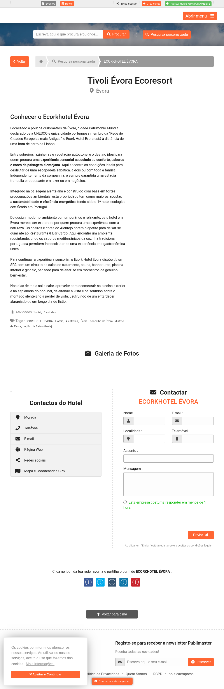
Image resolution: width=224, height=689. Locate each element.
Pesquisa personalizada (166, 34)
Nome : (129, 413)
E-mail (24, 438)
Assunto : (130, 451)
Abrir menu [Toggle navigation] (200, 15)
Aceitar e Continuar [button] (45, 674)
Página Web (29, 449)
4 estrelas (50, 312)
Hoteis (67, 3)
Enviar (200, 535)
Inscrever (201, 662)
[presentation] (156, 522)
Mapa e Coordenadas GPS (40, 471)
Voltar (19, 61)
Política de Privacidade (101, 674)
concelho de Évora (101, 321)
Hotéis (59, 321)
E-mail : (177, 413)
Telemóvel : (181, 431)
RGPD (157, 674)
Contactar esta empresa (112, 681)
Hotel (37, 312)
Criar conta (151, 3)
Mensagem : (133, 469)
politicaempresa (181, 674)
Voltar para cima (112, 614)
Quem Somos (136, 674)
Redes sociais (30, 460)
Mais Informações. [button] (40, 664)
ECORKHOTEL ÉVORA (39, 321)
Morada (25, 417)
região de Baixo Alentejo (38, 326)
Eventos (48, 3)
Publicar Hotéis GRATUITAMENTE (188, 3)
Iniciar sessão (126, 3)
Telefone (26, 428)
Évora (84, 321)
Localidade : (132, 431)
